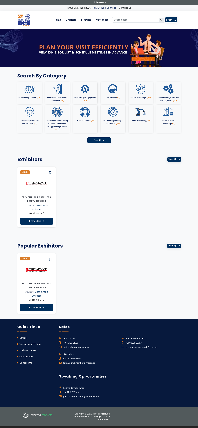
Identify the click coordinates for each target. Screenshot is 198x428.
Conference (25, 356)
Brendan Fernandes (133, 338)
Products (86, 19)
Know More (36, 221)
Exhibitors (71, 19)
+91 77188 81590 (68, 342)
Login (171, 19)
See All (99, 140)
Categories (102, 19)
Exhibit (22, 337)
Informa (99, 2)
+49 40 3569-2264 (70, 358)
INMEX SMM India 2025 (79, 7)
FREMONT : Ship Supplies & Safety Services (36, 199)
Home (58, 19)
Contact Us (125, 7)
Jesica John (67, 338)
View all (174, 159)
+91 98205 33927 (132, 342)
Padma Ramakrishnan (71, 387)
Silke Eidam (66, 354)
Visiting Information (29, 344)
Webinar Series (26, 350)
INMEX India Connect (105, 7)
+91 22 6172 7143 (69, 392)
